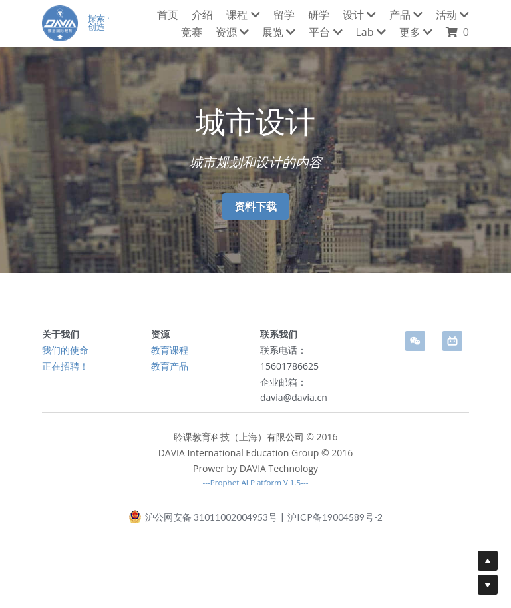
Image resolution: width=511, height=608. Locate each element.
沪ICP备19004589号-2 (335, 521)
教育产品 (169, 366)
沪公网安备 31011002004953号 (202, 520)
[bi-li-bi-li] (452, 341)
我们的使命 (65, 350)
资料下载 (255, 206)
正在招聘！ (65, 366)
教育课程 (169, 350)
